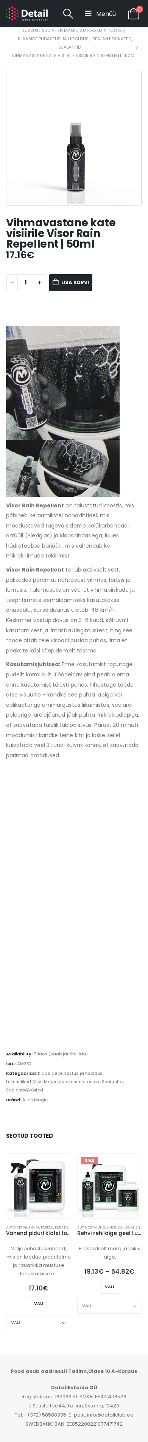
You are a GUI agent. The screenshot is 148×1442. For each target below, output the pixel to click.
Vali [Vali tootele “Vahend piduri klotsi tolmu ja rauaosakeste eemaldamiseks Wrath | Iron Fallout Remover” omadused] (38, 1303)
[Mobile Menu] (100, 14)
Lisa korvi (75, 282)
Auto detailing (20, 1227)
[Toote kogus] (25, 282)
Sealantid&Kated (24, 1090)
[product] (38, 1186)
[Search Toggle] (68, 14)
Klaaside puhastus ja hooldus (70, 1073)
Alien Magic (35, 1100)
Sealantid (112, 1082)
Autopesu (44, 1227)
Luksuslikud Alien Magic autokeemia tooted (53, 1082)
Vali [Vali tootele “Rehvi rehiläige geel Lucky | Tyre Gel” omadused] (109, 1287)
